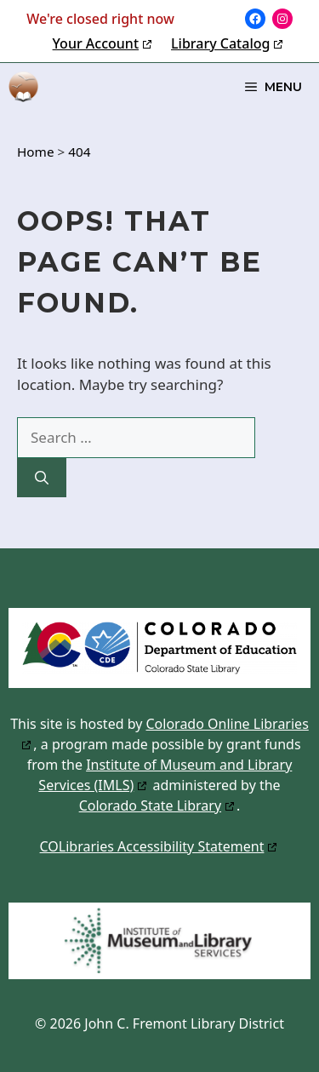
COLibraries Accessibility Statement (152, 846)
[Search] (41, 477)
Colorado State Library (150, 805)
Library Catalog (220, 43)
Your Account (96, 43)
